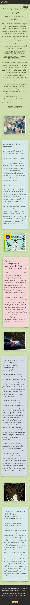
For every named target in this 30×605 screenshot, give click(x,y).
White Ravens (20, 46)
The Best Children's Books (11, 56)
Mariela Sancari (13, 84)
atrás (26, 7)
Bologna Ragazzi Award (14, 48)
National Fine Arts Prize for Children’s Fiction (15, 42)
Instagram (18, 108)
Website (10, 108)
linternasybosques (14, 70)
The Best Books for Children (12, 51)
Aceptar (15, 602)
